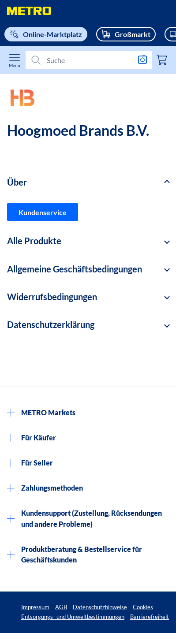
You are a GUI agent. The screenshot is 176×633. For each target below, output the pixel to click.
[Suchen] (85, 60)
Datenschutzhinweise (100, 607)
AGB (61, 607)
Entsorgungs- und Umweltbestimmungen (72, 616)
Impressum (35, 607)
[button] (88, 182)
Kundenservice (43, 212)
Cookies (143, 607)
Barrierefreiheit (149, 616)
